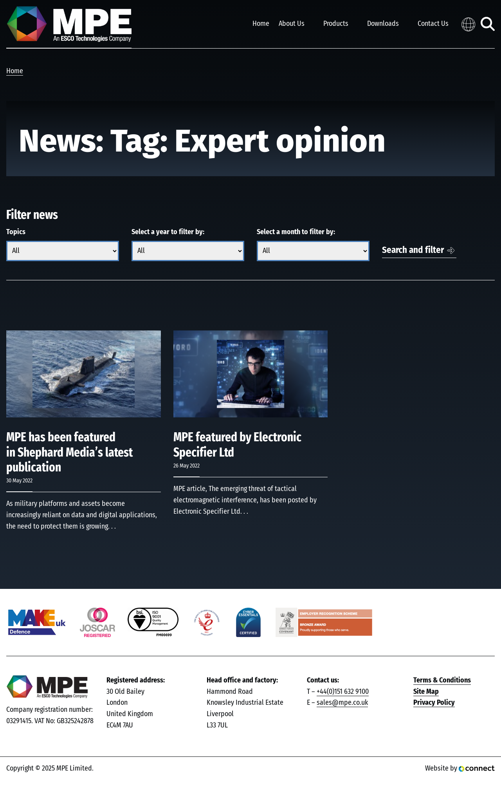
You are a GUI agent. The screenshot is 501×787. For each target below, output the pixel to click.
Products (335, 23)
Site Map (426, 691)
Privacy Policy (434, 702)
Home (260, 23)
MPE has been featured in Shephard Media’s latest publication (69, 452)
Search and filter (413, 250)
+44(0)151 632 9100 (343, 691)
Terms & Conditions (442, 680)
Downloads (383, 23)
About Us (292, 23)
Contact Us (433, 23)
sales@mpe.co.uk (342, 702)
